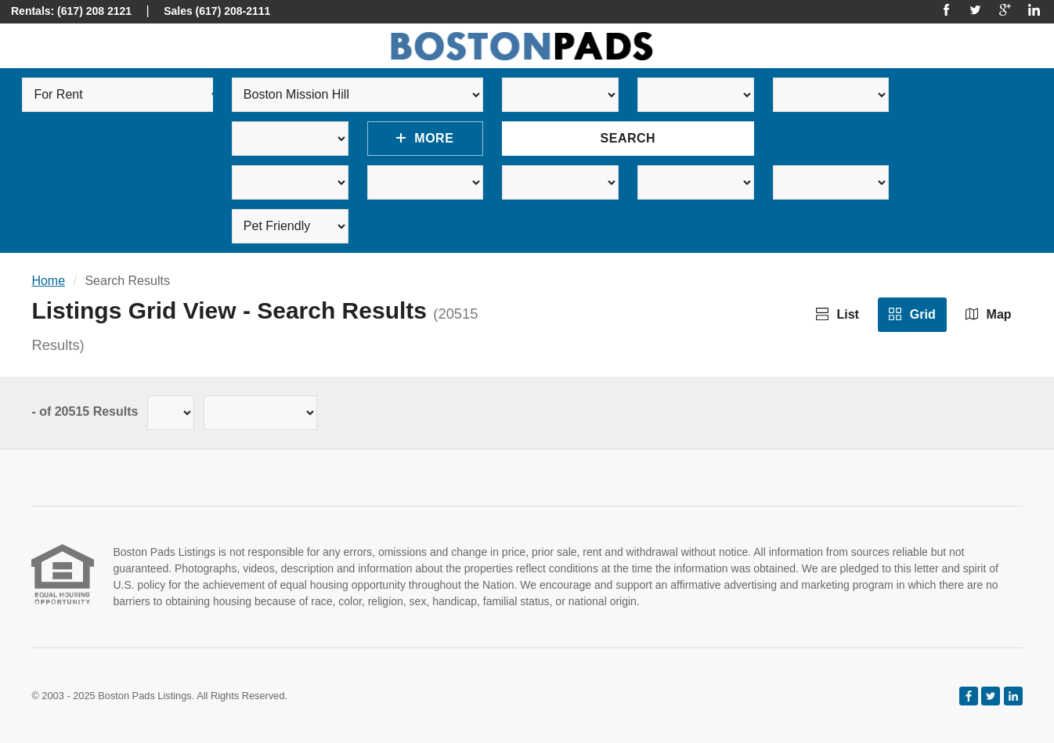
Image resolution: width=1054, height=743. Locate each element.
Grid (912, 314)
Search (628, 138)
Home (48, 280)
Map (988, 314)
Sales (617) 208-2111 (217, 11)
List (837, 314)
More (424, 138)
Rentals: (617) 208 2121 (71, 11)
